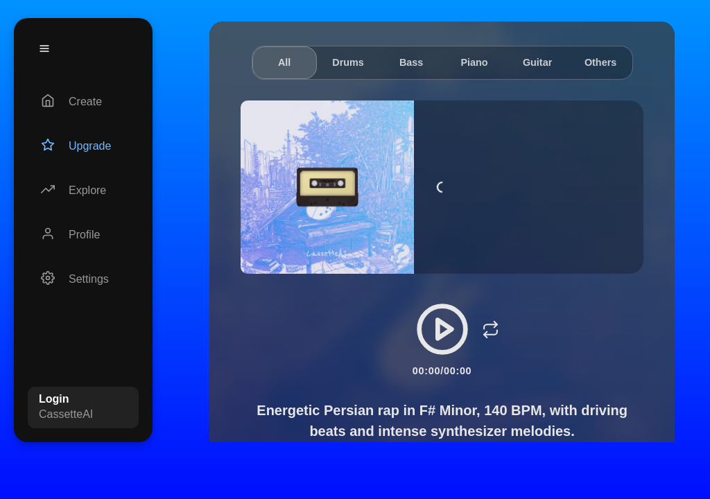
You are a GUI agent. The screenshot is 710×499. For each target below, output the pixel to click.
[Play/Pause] (442, 329)
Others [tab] (600, 62)
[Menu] (44, 48)
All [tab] (284, 62)
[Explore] (83, 190)
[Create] (83, 102)
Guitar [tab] (537, 62)
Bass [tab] (411, 62)
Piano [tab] (473, 62)
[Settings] (83, 279)
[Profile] (83, 235)
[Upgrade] (83, 146)
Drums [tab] (348, 62)
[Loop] (491, 329)
